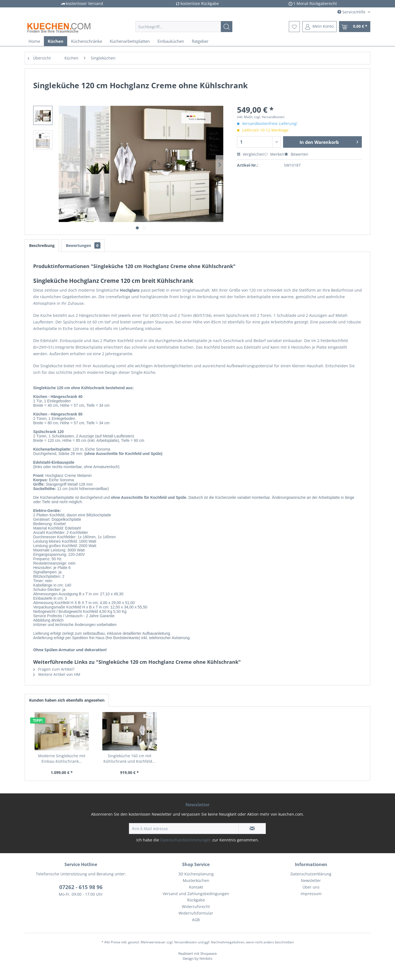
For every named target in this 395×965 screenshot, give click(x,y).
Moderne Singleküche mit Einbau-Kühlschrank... (61, 758)
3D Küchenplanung (196, 873)
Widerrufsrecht (196, 906)
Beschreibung (42, 245)
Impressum (311, 893)
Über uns (311, 887)
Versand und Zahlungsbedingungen (196, 893)
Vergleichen (250, 154)
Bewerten (296, 154)
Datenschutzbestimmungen (185, 839)
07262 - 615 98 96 (81, 887)
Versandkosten (185, 942)
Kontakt (196, 887)
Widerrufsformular (196, 913)
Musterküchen (196, 880)
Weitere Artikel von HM (56, 674)
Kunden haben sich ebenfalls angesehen (67, 700)
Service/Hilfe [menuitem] (351, 12)
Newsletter (311, 880)
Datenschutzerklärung (310, 873)
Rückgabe (196, 900)
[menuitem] (184, 26)
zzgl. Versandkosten (269, 117)
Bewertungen (83, 245)
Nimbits (205, 958)
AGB (196, 919)
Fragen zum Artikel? (53, 669)
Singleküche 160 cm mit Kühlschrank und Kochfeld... (129, 758)
